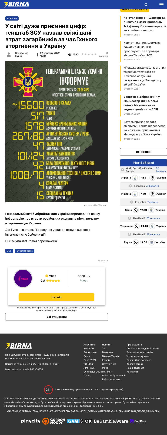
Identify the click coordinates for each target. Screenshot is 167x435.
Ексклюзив (90, 352)
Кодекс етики (134, 363)
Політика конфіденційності (142, 348)
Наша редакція (135, 367)
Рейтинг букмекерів (114, 375)
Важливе (107, 352)
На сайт (57, 297)
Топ (104, 348)
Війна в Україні (110, 356)
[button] (146, 5)
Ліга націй (89, 367)
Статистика (109, 363)
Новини (12, 18)
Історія (106, 360)
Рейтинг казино (111, 379)
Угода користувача (137, 356)
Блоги (87, 356)
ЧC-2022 (88, 363)
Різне (105, 367)
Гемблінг (107, 371)
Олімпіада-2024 (93, 371)
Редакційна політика (138, 360)
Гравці (87, 375)
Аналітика (90, 344)
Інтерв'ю (89, 348)
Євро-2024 (90, 360)
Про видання (134, 344)
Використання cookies (139, 352)
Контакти (132, 371)
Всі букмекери (57, 316)
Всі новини (143, 151)
